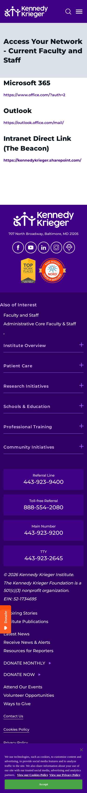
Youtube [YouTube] (31, 247)
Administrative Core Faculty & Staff (39, 323)
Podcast (69, 247)
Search (68, 11)
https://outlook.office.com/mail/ (33, 122)
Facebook (18, 247)
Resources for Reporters (28, 650)
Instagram (56, 247)
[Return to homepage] (26, 12)
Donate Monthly (24, 663)
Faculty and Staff (21, 315)
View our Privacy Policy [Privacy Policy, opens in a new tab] (64, 775)
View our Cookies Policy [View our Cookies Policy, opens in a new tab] (32, 775)
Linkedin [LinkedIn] (43, 247)
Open (79, 12)
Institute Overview (24, 345)
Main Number (43, 530)
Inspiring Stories (20, 613)
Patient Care (17, 365)
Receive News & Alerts (26, 642)
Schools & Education (26, 406)
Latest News (16, 634)
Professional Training (27, 426)
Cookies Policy (16, 729)
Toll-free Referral (43, 505)
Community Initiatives (28, 447)
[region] (43, 768)
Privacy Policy (15, 742)
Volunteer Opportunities (28, 695)
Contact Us (13, 716)
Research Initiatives (25, 386)
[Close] (81, 750)
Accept (43, 784)
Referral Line (43, 479)
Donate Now (19, 674)
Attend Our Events (22, 687)
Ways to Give (17, 703)
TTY (43, 555)
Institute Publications (25, 621)
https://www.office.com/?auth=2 (34, 95)
